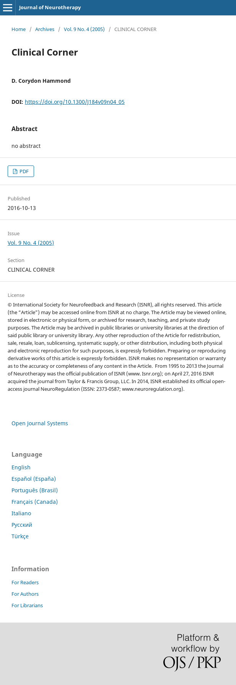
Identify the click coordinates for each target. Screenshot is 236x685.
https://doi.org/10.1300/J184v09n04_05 (75, 101)
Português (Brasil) (34, 490)
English (21, 467)
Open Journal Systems (39, 423)
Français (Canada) (34, 501)
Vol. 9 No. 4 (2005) (84, 29)
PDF (23, 171)
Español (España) (33, 478)
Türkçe (20, 536)
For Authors (25, 593)
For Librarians (27, 605)
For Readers (25, 582)
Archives (44, 29)
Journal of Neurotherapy (50, 7)
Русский (21, 524)
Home (18, 29)
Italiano (21, 513)
